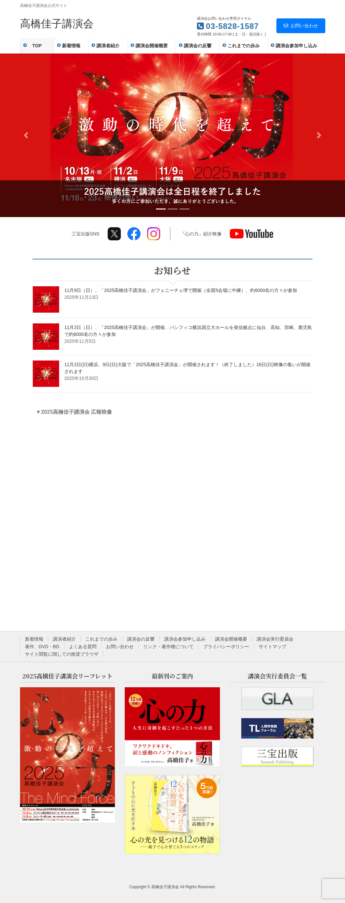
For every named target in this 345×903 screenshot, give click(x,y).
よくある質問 (83, 646)
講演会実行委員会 (275, 639)
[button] (26, 135)
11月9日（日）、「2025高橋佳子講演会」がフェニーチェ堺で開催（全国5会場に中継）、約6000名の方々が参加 (180, 290)
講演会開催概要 (231, 639)
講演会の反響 (141, 639)
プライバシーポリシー (226, 646)
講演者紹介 (64, 639)
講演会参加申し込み (184, 639)
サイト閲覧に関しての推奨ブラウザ (61, 654)
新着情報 (34, 639)
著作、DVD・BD (42, 646)
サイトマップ (272, 646)
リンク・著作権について (168, 646)
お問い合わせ (301, 25)
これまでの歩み (101, 639)
